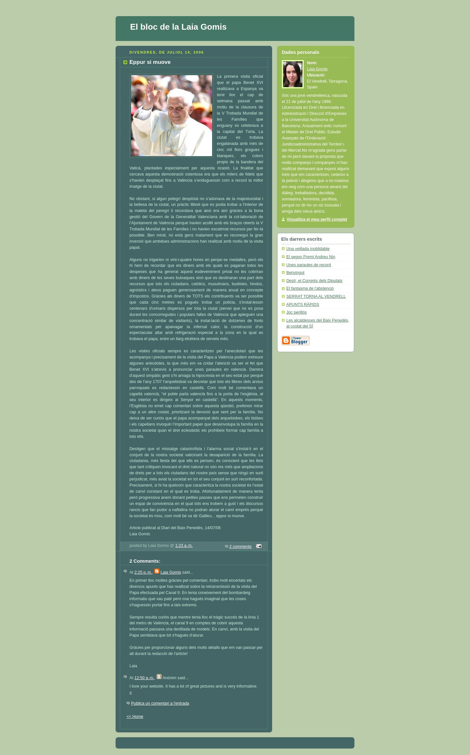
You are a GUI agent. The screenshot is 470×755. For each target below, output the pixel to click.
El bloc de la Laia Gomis (178, 27)
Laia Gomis (170, 572)
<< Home (135, 716)
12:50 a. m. (144, 678)
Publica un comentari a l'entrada (160, 703)
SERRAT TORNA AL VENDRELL (316, 296)
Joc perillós (296, 312)
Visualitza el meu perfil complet (317, 219)
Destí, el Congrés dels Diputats (314, 280)
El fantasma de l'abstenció (310, 288)
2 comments (241, 546)
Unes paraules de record (308, 265)
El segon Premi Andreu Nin (310, 257)
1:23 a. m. (184, 545)
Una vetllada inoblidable (308, 249)
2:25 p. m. (143, 572)
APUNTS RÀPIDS (302, 304)
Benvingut (295, 272)
